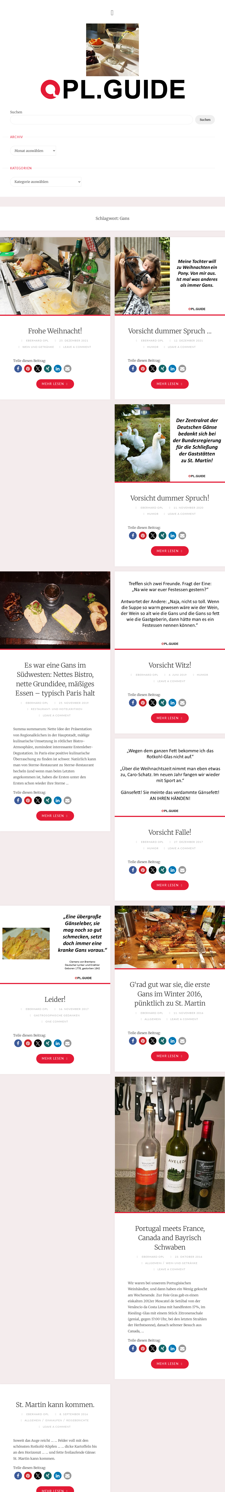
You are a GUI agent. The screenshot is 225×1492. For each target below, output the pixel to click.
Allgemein (153, 962)
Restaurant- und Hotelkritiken (171, 552)
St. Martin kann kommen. (55, 1349)
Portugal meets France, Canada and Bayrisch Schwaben (170, 1181)
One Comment (56, 964)
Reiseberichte (77, 1365)
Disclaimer (91, 1479)
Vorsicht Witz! (55, 774)
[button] (18, 368)
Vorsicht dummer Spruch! (55, 508)
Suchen (16, 112)
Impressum (71, 1479)
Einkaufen (53, 1365)
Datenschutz (113, 1479)
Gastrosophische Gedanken (57, 958)
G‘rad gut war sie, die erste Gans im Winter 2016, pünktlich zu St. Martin (169, 936)
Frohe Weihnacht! (55, 331)
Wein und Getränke (38, 347)
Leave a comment (77, 347)
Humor (153, 356)
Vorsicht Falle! (170, 774)
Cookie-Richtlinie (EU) (145, 1479)
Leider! (55, 942)
